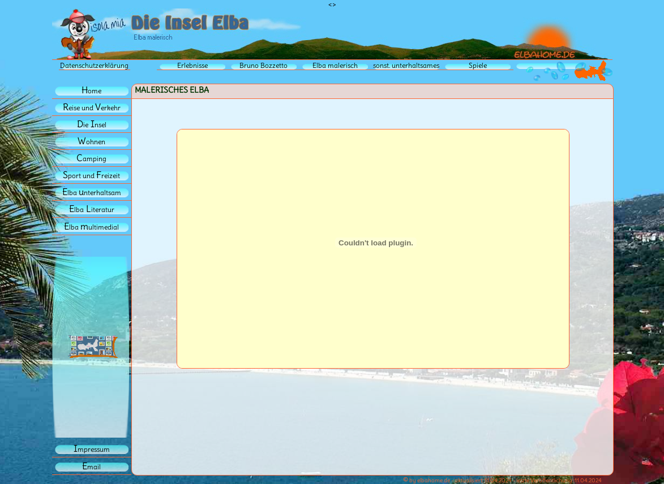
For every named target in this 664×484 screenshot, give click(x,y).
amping (91, 158)
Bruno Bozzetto (263, 65)
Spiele (478, 65)
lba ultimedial (91, 227)
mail (91, 467)
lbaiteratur (91, 209)
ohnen (91, 141)
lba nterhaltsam (91, 192)
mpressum (92, 449)
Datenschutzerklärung (94, 65)
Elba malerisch (335, 65)
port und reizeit (91, 175)
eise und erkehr (92, 107)
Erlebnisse (192, 65)
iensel (91, 124)
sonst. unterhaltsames (406, 65)
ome (91, 91)
